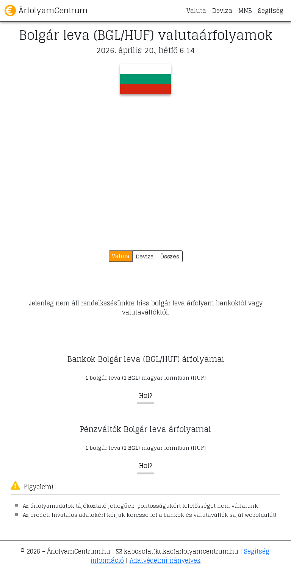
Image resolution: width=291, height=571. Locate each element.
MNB (245, 10)
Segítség (270, 10)
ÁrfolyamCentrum (46, 10)
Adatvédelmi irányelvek (165, 560)
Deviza (222, 10)
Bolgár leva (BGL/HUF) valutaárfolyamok (145, 35)
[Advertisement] (145, 166)
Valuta (196, 10)
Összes (169, 256)
